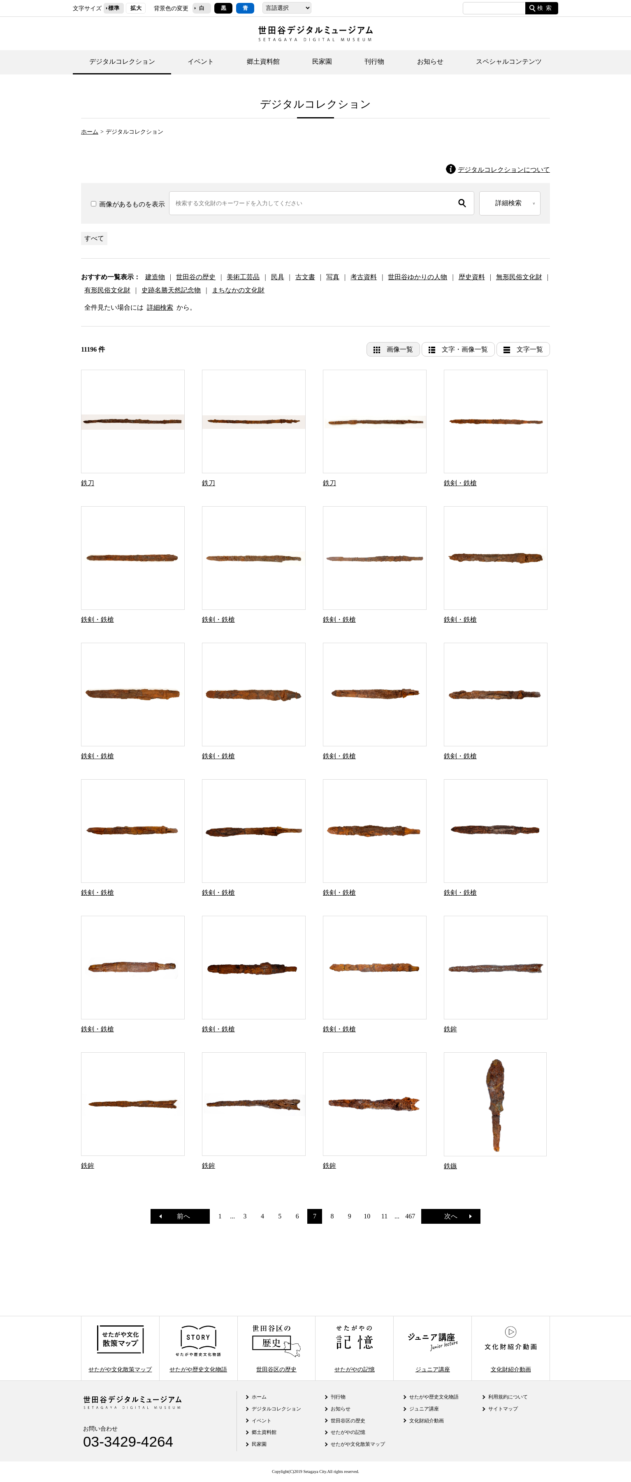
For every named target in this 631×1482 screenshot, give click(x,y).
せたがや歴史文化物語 (198, 1348)
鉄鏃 (450, 1165)
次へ (454, 1216)
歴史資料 (472, 276)
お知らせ (430, 61)
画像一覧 (400, 349)
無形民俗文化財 (519, 276)
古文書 (305, 276)
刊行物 (374, 61)
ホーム (89, 131)
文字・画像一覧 (465, 349)
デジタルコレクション (122, 61)
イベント (201, 61)
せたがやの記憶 (354, 1348)
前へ (180, 1216)
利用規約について (508, 1397)
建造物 (155, 276)
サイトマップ (503, 1409)
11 (384, 1216)
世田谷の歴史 (196, 276)
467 (410, 1216)
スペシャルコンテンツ (509, 61)
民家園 (322, 61)
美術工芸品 (243, 276)
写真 (332, 276)
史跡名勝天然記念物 (171, 290)
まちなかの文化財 (238, 290)
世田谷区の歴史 (276, 1348)
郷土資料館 (263, 61)
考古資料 (363, 276)
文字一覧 (530, 349)
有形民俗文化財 (107, 290)
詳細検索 (160, 307)
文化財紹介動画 (510, 1348)
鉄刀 (87, 482)
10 (367, 1216)
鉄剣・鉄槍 (460, 482)
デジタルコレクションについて (504, 169)
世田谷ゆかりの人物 (417, 276)
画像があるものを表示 (128, 204)
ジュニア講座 (433, 1348)
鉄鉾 (450, 1029)
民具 (277, 276)
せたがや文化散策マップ (120, 1348)
